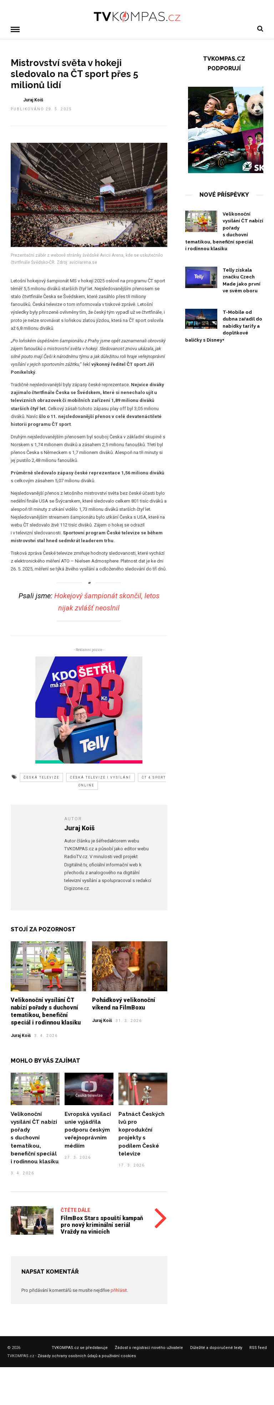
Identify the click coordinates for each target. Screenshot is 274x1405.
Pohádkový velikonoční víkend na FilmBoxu (123, 1003)
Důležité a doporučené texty (216, 1347)
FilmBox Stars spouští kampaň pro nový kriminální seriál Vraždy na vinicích (102, 1224)
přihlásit (119, 1290)
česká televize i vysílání (100, 777)
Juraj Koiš (21, 1035)
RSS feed (258, 1347)
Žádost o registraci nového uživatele (149, 1347)
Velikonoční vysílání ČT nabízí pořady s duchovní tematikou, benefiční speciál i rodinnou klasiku (46, 1010)
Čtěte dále (75, 1210)
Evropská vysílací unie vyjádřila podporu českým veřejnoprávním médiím (88, 1129)
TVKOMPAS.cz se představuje (80, 1347)
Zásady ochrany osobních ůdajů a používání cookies (86, 1355)
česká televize (41, 777)
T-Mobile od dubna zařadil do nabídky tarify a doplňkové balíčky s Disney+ (223, 325)
